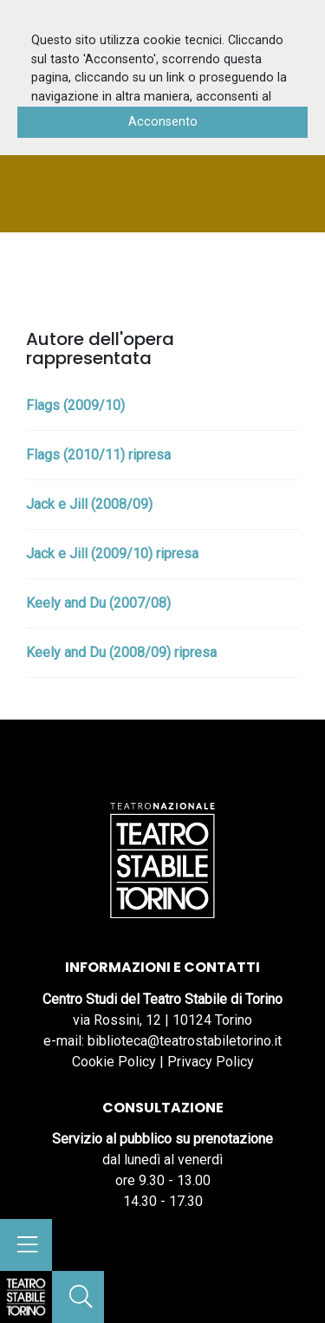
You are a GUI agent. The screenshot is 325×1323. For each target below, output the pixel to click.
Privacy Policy (210, 1061)
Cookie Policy (114, 1061)
